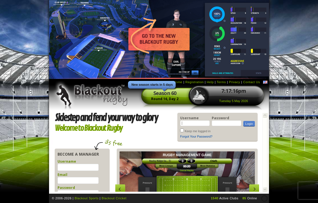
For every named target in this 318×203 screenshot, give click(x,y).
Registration (194, 82)
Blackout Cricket (113, 198)
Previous (120, 189)
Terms (221, 82)
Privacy (234, 82)
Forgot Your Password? (196, 136)
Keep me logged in (198, 131)
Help (210, 82)
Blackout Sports (86, 198)
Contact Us (251, 82)
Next (254, 189)
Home (177, 82)
